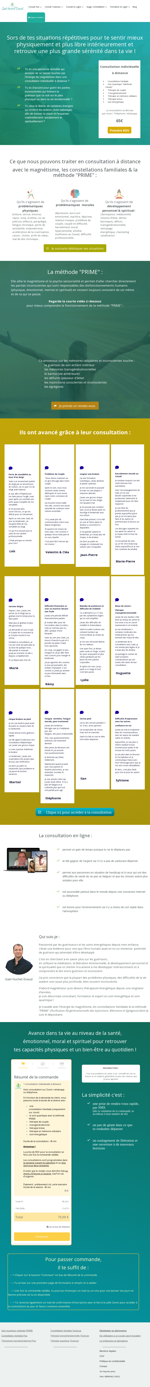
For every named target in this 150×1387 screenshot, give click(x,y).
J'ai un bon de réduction (58, 1226)
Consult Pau (35, 6)
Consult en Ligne (75, 6)
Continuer (42, 1236)
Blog (135, 6)
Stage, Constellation (97, 6)
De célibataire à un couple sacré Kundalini (120, 1336)
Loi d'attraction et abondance (114, 1341)
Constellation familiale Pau (14, 1336)
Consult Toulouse (54, 6)
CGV (102, 1356)
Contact (103, 1366)
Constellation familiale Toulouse (65, 1331)
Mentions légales (108, 1351)
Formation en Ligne (120, 6)
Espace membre (36, 17)
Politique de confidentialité (112, 1361)
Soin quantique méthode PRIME (17, 1331)
